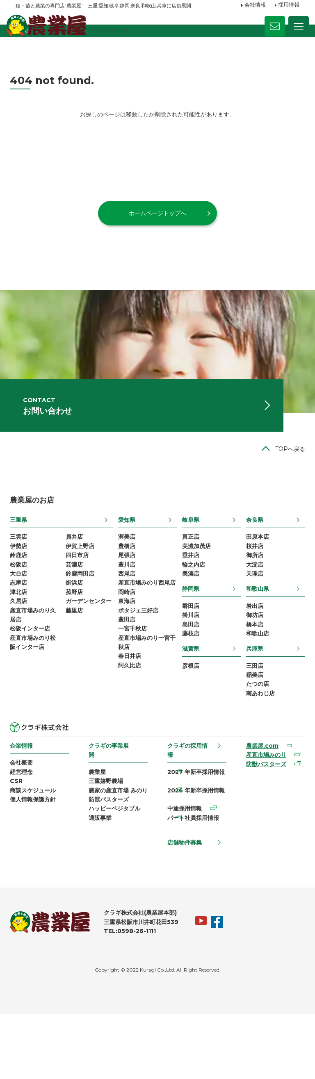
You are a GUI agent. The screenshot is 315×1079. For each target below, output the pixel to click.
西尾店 (128, 617)
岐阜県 (190, 557)
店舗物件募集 (184, 906)
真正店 (190, 575)
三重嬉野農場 (108, 838)
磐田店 (190, 651)
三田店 (251, 716)
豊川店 (128, 607)
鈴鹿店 (24, 596)
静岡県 (190, 633)
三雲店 (24, 575)
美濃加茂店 (195, 586)
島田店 (190, 672)
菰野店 (78, 638)
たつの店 (253, 737)
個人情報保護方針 (39, 860)
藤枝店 (190, 682)
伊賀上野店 (83, 586)
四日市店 (80, 596)
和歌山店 (253, 682)
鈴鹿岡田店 (83, 617)
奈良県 (251, 557)
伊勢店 (24, 586)
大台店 (24, 617)
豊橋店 (128, 586)
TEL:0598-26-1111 (136, 996)
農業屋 (100, 827)
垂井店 (190, 596)
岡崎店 (128, 649)
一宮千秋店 (134, 690)
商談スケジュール (39, 850)
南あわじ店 (256, 747)
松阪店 (24, 607)
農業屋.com (258, 801)
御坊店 (251, 661)
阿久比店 (131, 733)
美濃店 (190, 617)
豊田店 (128, 680)
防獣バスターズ (111, 869)
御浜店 (78, 628)
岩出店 (251, 651)
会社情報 (255, 5)
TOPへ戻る (284, 486)
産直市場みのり (262, 812)
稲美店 (251, 726)
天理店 (251, 617)
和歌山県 (253, 633)
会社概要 (27, 818)
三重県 (24, 557)
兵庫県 (251, 698)
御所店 (251, 596)
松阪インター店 (36, 680)
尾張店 (128, 596)
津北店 (24, 638)
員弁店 (78, 575)
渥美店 (128, 575)
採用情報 (288, 5)
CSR (22, 839)
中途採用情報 (184, 869)
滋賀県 (190, 698)
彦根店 (190, 716)
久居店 (24, 649)
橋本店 (251, 672)
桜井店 (251, 586)
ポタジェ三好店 (140, 670)
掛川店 (190, 661)
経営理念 (27, 829)
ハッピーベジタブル (117, 880)
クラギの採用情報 (187, 805)
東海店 (128, 659)
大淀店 (251, 607)
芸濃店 (78, 607)
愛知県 (128, 557)
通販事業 (102, 890)
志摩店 (24, 628)
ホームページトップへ (157, 235)
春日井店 (131, 722)
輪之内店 (192, 607)
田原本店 (253, 575)
